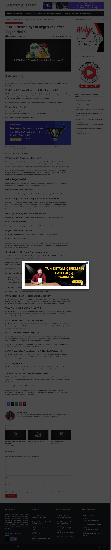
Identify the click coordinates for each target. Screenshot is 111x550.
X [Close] (86, 263)
